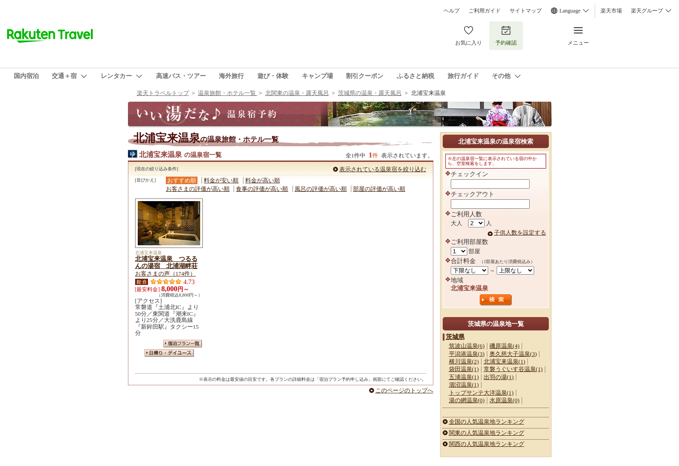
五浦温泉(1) (464, 377)
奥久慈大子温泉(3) (513, 354)
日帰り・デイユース (169, 353)
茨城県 (455, 336)
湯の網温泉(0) (467, 400)
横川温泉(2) (464, 361)
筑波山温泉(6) (467, 345)
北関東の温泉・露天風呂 (297, 93)
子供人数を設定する (520, 232)
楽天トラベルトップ (163, 93)
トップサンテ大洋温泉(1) (481, 392)
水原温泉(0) (504, 400)
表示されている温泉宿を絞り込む (382, 169)
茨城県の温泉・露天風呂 (370, 93)
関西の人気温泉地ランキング (486, 444)
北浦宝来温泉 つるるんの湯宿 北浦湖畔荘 (166, 262)
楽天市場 (611, 11)
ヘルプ (452, 11)
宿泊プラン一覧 (182, 343)
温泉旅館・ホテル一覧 (227, 93)
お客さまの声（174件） (165, 273)
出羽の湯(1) (499, 377)
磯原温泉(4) (504, 345)
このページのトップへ (404, 390)
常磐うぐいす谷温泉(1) (513, 369)
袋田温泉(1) (464, 369)
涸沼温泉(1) (464, 384)
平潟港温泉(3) (467, 354)
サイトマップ (526, 11)
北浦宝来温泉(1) (504, 361)
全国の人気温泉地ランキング (486, 421)
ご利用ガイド (485, 11)
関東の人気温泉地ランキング (486, 432)
